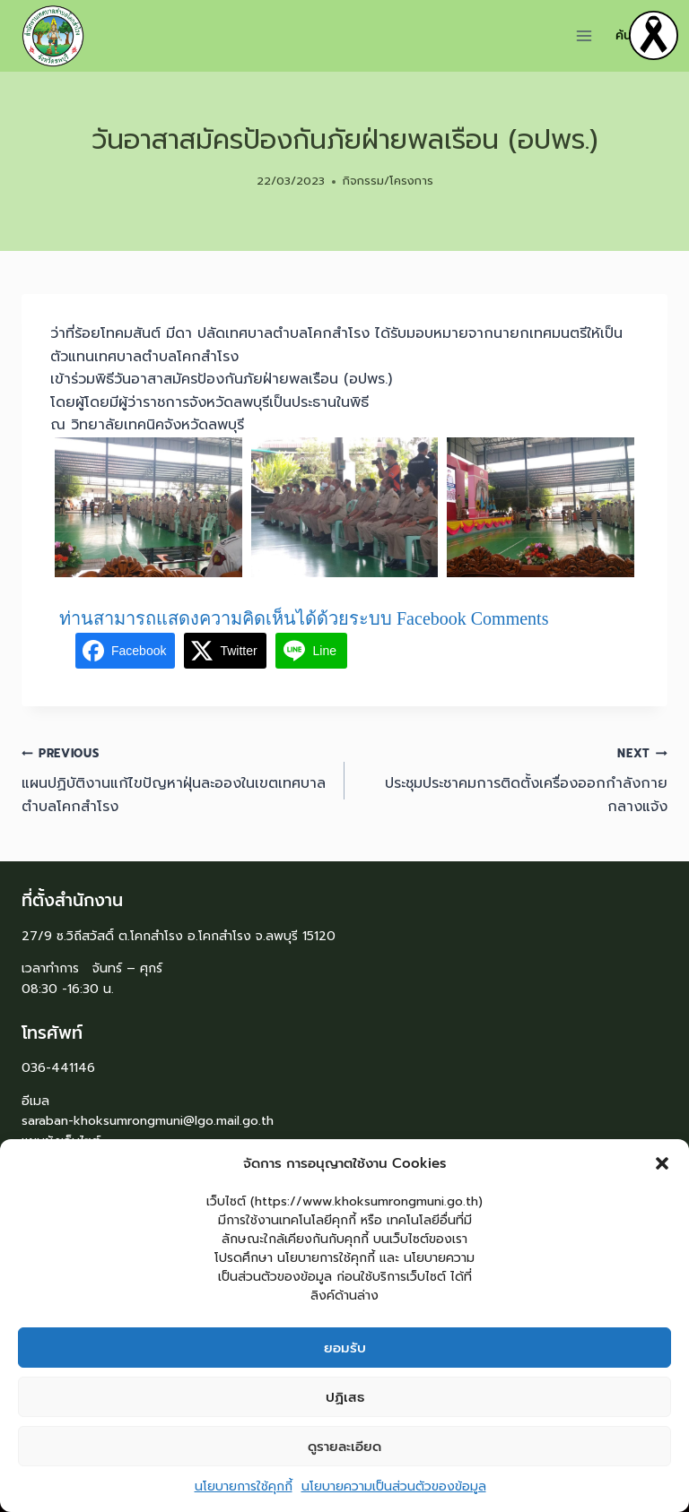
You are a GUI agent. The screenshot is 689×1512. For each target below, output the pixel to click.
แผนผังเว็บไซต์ (61, 1141)
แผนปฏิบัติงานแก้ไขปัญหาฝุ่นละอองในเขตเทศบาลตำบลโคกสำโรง (176, 779)
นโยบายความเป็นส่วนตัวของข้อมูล (393, 1492)
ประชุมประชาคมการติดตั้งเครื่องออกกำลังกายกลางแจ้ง (513, 779)
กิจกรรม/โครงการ (388, 180)
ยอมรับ (345, 1354)
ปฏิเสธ (345, 1403)
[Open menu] (584, 35)
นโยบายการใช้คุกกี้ (243, 1492)
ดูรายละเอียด (344, 1453)
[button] (662, 1170)
